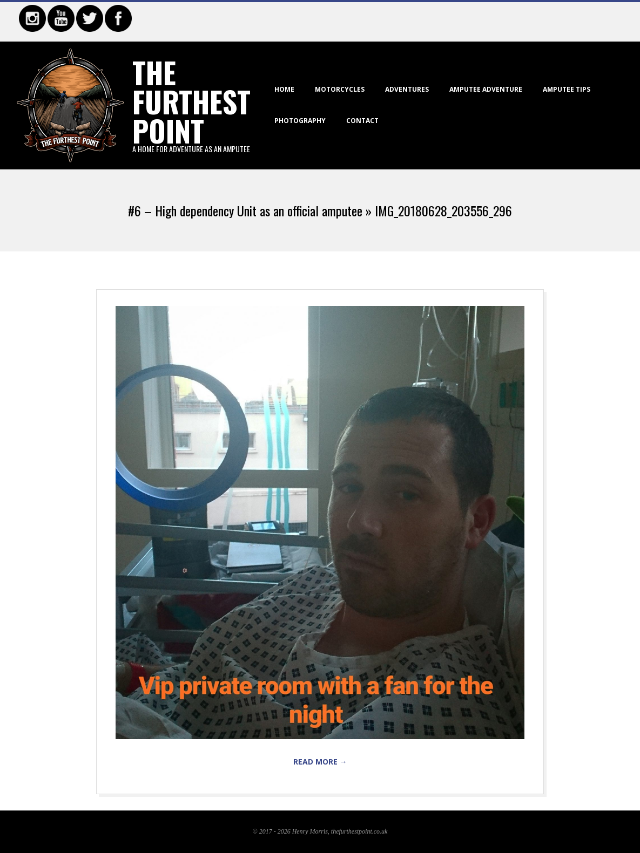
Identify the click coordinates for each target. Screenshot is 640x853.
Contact (362, 120)
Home (284, 89)
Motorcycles (340, 89)
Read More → (320, 761)
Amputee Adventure (485, 89)
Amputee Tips (566, 89)
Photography (300, 120)
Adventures (407, 89)
